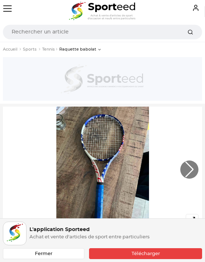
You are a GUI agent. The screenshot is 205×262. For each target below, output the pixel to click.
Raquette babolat (77, 49)
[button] (189, 169)
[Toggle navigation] (7, 9)
